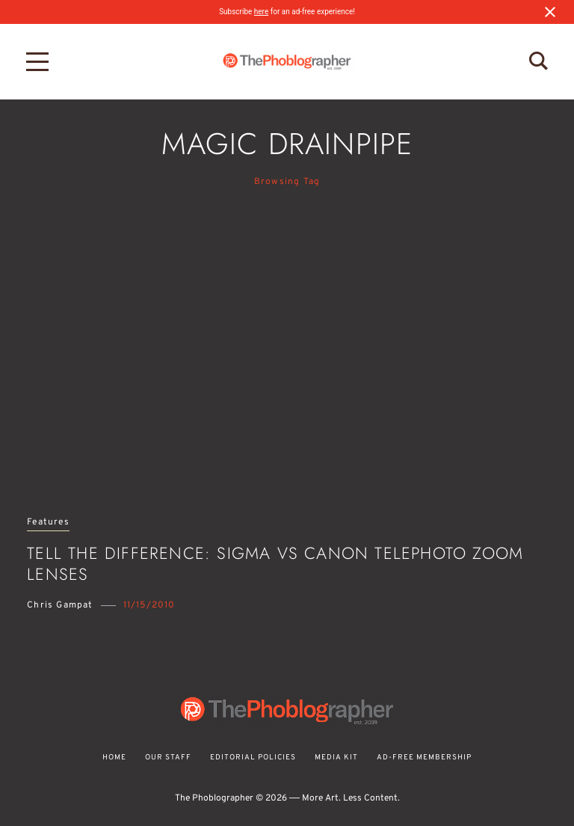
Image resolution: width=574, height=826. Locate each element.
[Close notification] (550, 12)
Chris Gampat (60, 605)
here (261, 11)
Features (48, 522)
